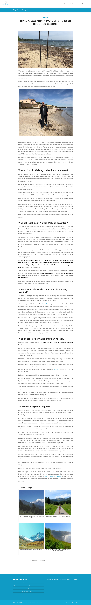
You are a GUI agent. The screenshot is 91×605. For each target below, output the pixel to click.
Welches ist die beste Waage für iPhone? (21, 582)
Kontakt (76, 579)
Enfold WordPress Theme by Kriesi (35, 602)
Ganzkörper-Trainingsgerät (53, 476)
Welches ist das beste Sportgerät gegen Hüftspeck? (23, 591)
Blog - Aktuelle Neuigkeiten (21, 10)
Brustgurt (56, 369)
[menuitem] (66, 4)
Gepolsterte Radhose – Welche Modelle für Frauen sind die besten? (26, 585)
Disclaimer (69, 579)
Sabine (44, 560)
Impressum (63, 579)
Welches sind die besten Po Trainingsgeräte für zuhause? (24, 588)
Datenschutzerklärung (53, 579)
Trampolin (45, 304)
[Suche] (87, 4)
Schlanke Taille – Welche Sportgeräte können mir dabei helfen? (26, 594)
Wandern (45, 18)
